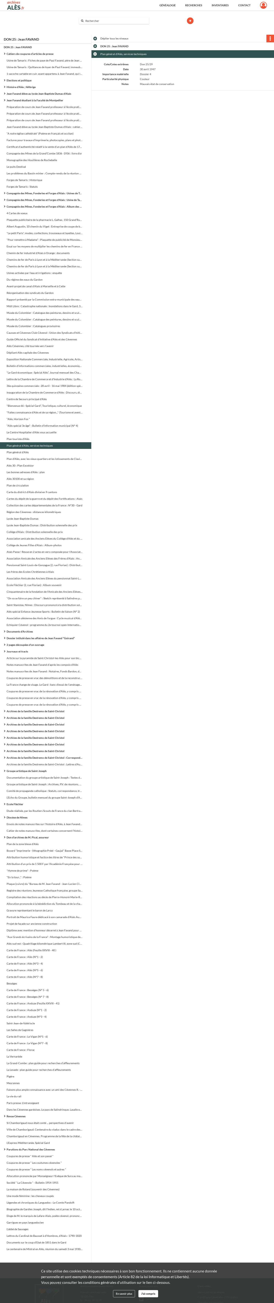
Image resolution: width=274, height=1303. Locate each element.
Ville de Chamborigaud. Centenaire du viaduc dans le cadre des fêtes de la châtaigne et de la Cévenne (44, 1129)
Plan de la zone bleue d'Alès (23, 844)
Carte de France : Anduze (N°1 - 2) (27, 1010)
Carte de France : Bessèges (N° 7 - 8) (28, 996)
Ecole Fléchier (15, 804)
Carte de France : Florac (21, 1049)
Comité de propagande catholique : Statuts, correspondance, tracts (44, 790)
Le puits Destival (16, 166)
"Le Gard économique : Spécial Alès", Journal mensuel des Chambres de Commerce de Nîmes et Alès (44, 372)
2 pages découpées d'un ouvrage (25, 644)
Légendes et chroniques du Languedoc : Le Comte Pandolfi (40, 1202)
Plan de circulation (18, 485)
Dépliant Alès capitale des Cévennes (28, 352)
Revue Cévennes (16, 1116)
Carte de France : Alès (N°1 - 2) (25, 956)
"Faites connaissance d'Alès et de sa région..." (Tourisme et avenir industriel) (44, 412)
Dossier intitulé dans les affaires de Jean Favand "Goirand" (41, 638)
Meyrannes (13, 1083)
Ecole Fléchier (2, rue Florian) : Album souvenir (34, 585)
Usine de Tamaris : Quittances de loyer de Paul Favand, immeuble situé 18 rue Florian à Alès (44, 67)
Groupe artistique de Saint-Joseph (27, 771)
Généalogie (167, 5)
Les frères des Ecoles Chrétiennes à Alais (30, 571)
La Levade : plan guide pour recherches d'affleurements (39, 1069)
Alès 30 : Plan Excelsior (20, 465)
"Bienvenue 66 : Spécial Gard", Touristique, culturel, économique (44, 405)
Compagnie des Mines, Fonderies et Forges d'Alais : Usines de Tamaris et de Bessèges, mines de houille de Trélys (44, 193)
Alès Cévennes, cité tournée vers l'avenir (30, 346)
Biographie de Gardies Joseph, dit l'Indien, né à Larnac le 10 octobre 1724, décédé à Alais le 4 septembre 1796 (44, 1209)
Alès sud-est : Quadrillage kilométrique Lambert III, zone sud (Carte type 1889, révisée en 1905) (44, 943)
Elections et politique (19, 80)
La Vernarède (14, 1056)
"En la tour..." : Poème (19, 877)
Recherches (193, 5)
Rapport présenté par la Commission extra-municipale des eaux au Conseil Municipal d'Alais (44, 299)
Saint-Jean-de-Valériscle (21, 1023)
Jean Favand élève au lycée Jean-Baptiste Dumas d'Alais (39, 93)
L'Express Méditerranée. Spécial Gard (28, 1142)
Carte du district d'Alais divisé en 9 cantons (32, 492)
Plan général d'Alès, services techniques (30, 445)
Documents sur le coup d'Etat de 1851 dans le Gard (36, 1242)
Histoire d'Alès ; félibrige (21, 87)
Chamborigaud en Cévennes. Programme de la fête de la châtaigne (44, 1136)
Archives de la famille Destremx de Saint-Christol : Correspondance (44, 757)
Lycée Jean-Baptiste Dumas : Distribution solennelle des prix (42, 525)
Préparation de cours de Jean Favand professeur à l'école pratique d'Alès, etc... (44, 113)
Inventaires (220, 5)
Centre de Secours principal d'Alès (27, 399)
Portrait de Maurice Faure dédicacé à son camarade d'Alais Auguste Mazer (44, 917)
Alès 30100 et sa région (20, 478)
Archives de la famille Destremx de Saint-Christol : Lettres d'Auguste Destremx (44, 764)
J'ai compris (148, 1293)
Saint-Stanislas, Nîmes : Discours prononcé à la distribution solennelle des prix (44, 605)
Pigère (10, 1076)
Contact (244, 5)
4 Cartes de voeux (17, 213)
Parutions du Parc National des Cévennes (31, 1149)
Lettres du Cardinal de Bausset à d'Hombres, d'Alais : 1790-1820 (44, 1235)
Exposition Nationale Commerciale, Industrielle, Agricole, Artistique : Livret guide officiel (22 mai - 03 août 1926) (44, 359)
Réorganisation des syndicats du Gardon (30, 292)
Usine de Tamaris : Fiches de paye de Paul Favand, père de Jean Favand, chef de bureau (44, 60)
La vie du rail (14, 1096)
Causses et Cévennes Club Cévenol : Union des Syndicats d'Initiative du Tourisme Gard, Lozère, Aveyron (44, 332)
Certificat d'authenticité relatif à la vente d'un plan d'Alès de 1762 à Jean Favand (44, 146)
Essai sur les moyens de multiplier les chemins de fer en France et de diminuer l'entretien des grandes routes (44, 246)
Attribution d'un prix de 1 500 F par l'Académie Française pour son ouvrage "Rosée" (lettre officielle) (44, 864)
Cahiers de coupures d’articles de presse (30, 53)
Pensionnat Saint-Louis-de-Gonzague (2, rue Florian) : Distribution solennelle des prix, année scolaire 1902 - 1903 (44, 565)
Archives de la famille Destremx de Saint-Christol (35, 711)
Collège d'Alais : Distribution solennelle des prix (35, 531)
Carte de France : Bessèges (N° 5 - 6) (28, 990)
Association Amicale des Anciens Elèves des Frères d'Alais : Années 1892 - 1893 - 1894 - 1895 (44, 558)
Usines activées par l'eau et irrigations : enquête (34, 273)
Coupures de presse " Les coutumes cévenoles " (34, 1162)
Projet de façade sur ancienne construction (32, 923)
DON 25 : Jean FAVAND (18, 47)
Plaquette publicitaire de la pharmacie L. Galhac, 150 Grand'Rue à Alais (44, 219)
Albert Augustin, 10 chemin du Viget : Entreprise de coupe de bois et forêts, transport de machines (44, 226)
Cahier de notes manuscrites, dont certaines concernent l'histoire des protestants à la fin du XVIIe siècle (44, 830)
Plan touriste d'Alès (18, 439)
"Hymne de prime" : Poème (22, 870)
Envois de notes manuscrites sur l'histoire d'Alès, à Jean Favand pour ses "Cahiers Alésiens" (44, 824)
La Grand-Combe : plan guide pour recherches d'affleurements (43, 1063)
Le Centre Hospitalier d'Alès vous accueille (31, 432)
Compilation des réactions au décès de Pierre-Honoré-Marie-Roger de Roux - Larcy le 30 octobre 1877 (44, 897)
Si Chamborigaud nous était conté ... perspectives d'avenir (40, 1122)
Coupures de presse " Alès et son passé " (30, 1156)
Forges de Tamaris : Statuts (22, 186)
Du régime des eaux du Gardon (25, 279)
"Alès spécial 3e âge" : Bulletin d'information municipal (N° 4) (42, 425)
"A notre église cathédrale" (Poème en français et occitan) (40, 133)
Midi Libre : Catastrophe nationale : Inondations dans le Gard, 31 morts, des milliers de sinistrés (44, 306)
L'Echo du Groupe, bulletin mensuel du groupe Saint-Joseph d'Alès (44, 797)
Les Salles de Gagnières (20, 1030)
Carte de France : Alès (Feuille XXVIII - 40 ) (31, 950)
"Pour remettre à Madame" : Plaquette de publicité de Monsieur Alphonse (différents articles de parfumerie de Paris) (44, 239)
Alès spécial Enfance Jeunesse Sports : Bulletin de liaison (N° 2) (43, 611)
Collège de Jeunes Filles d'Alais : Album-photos (34, 545)
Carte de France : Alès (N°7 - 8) (25, 976)
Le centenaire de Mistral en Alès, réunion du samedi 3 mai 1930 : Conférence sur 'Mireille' (44, 1249)
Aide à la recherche (92, 27)
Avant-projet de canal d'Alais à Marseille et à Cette (36, 286)
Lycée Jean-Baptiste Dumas (22, 518)
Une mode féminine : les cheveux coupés (30, 1196)
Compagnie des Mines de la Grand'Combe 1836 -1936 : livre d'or (44, 153)
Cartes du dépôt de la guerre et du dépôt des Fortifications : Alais (44, 498)
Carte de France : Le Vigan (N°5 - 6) (27, 1036)
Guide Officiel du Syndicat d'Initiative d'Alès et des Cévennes (42, 339)
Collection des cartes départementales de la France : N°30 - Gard (44, 505)
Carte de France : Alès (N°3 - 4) (25, 963)
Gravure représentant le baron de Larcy (30, 910)
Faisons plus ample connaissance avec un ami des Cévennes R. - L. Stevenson (44, 1089)
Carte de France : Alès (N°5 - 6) (25, 970)
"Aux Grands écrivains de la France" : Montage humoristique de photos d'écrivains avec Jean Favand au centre (44, 937)
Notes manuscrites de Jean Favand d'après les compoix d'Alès (42, 664)
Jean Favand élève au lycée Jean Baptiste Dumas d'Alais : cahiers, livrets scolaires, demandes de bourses (44, 126)
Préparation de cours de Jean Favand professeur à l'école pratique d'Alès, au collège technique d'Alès (44, 120)
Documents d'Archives (20, 631)
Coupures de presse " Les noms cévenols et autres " (36, 1169)
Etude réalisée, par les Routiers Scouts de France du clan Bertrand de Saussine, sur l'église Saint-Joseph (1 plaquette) (44, 810)
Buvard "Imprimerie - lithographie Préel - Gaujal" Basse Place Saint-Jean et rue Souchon (44, 850)
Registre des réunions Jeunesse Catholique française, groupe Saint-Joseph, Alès (44, 890)
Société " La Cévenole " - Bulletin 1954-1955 (32, 1182)
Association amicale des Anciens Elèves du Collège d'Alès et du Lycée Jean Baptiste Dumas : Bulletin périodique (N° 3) (44, 538)
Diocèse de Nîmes (17, 817)
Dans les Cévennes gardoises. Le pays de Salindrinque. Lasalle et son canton (44, 1109)
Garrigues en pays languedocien (25, 1222)
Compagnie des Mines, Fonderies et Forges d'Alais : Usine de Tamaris (44, 199)
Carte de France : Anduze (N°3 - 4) (27, 1016)
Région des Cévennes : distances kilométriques (34, 512)
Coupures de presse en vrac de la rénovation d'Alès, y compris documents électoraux (44, 691)
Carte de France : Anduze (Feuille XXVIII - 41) (33, 1003)
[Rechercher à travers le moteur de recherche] (115, 21)
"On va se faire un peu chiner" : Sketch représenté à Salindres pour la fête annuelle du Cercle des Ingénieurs (44, 598)
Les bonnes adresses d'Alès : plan (26, 472)
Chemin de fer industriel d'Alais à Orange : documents (38, 253)
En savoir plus (124, 1293)
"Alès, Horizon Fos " (18, 419)
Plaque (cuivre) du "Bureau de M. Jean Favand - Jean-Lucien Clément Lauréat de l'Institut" (44, 883)
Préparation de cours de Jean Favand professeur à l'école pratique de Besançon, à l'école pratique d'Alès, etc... (44, 107)
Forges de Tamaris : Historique (24, 180)
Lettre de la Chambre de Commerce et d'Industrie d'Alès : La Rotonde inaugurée (44, 379)
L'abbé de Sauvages (17, 1229)
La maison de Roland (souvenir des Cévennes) (33, 1189)
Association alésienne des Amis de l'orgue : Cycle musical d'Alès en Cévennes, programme (44, 618)
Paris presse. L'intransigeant (23, 1103)
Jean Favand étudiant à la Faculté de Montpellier (35, 100)
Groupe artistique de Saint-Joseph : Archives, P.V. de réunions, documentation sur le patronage (44, 784)
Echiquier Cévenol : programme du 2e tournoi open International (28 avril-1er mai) (44, 624)
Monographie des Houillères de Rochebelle (32, 160)
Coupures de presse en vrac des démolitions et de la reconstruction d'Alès (44, 678)
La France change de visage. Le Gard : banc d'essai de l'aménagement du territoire (44, 684)
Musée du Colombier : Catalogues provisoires (33, 326)
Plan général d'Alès (18, 452)
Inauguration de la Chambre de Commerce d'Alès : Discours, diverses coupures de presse (44, 392)
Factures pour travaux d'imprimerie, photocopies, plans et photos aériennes (44, 140)
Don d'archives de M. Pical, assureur (28, 837)
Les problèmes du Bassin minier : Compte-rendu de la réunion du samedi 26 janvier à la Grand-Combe (44, 173)
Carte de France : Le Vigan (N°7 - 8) (27, 1043)
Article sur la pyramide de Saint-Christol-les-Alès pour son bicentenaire (44, 658)
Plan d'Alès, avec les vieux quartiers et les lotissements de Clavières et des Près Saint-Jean (44, 458)
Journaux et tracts (17, 651)
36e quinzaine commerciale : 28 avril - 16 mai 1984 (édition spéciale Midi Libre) (44, 385)
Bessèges (12, 983)
